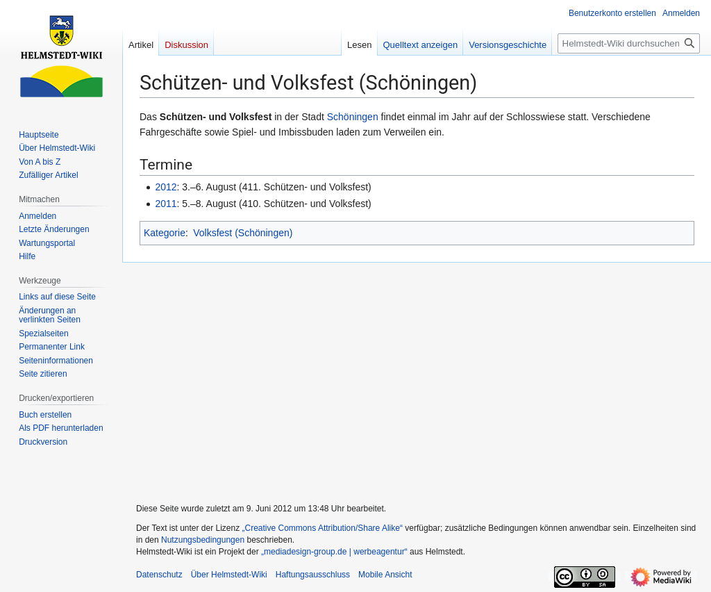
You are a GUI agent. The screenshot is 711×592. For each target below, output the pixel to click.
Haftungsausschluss (313, 574)
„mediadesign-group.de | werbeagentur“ (334, 552)
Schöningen (352, 116)
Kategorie (164, 232)
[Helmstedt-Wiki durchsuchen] (629, 43)
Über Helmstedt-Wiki (229, 574)
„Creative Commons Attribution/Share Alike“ (322, 528)
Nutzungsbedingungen (202, 540)
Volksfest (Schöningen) (242, 232)
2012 (165, 186)
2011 (165, 203)
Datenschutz (159, 574)
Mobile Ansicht (385, 574)
